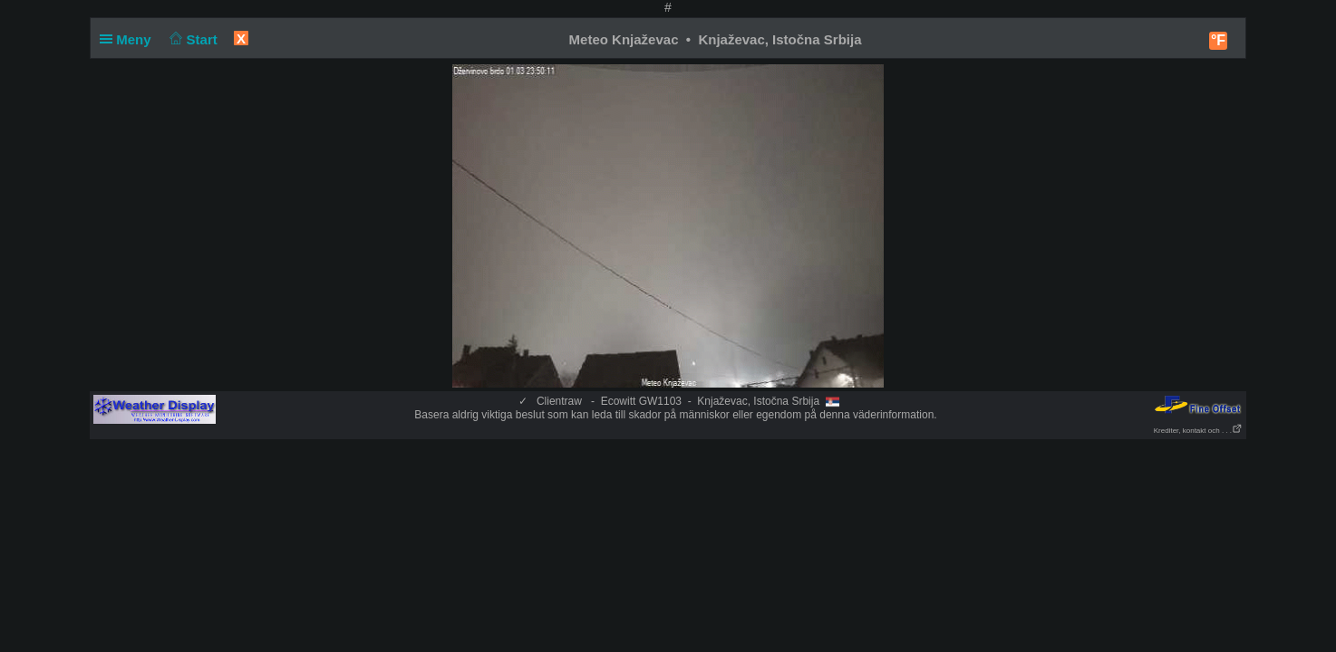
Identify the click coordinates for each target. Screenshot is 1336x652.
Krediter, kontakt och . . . (1198, 431)
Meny (129, 39)
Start (192, 39)
